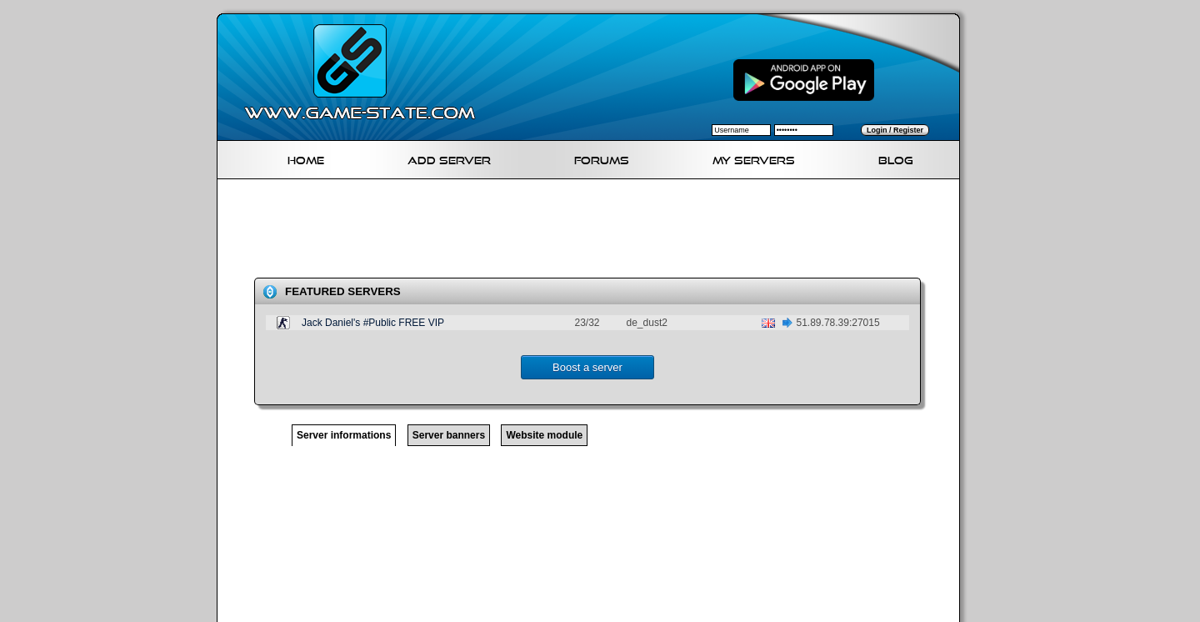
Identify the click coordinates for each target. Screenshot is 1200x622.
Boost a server (587, 367)
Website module (544, 435)
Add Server (449, 158)
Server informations (344, 435)
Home (306, 158)
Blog (895, 158)
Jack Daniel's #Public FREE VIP (373, 323)
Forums (601, 158)
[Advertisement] (595, 231)
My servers (753, 158)
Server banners (448, 435)
